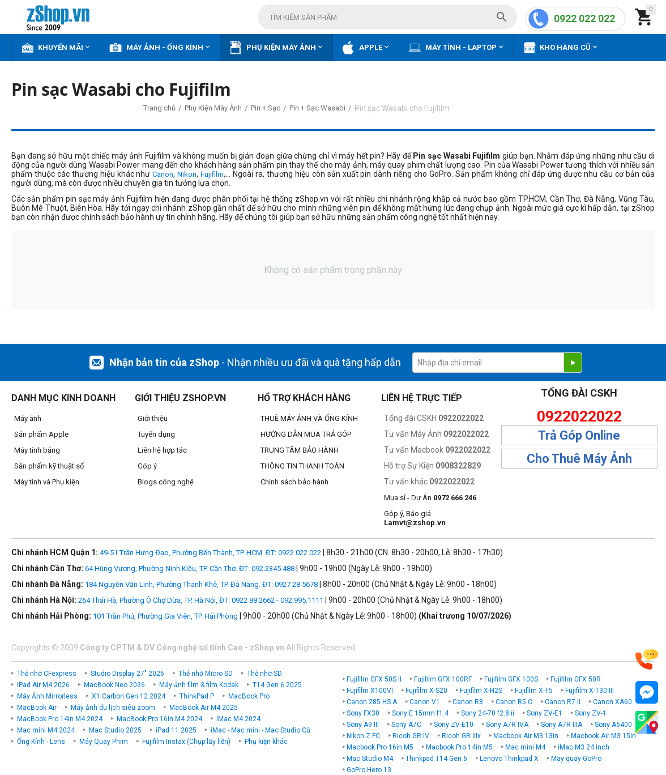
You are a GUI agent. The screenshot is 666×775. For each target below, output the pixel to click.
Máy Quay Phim (103, 742)
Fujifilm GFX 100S (511, 679)
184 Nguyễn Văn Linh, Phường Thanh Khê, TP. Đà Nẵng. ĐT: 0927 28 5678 (201, 584)
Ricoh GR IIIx (461, 736)
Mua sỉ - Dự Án (430, 497)
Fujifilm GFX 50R (575, 679)
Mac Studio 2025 (115, 730)
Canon (162, 174)
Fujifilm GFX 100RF (443, 679)
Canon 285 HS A (372, 702)
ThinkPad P (197, 696)
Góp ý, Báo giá (415, 518)
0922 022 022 (584, 18)
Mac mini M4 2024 (46, 730)
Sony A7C (406, 725)
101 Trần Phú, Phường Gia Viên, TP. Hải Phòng (165, 616)
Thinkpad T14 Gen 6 (436, 759)
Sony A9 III (363, 725)
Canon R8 (467, 702)
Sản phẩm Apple (41, 434)
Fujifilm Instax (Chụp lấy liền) (186, 742)
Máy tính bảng (37, 450)
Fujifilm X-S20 (426, 691)
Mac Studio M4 (370, 759)
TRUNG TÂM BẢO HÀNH (300, 450)
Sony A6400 (613, 725)
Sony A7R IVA (507, 725)
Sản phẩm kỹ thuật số (49, 466)
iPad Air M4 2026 (43, 685)
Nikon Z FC (363, 736)
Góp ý (147, 466)
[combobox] (387, 17)
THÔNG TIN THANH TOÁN (302, 466)
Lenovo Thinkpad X (509, 759)
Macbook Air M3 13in (525, 736)
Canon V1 (424, 702)
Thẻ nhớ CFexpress (46, 674)
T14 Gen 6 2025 (277, 685)
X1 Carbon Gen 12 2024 (128, 696)
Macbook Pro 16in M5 (380, 747)
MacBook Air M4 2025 (203, 708)
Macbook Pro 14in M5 (459, 747)
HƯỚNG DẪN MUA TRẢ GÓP (306, 434)
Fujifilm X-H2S (481, 691)
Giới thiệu (153, 418)
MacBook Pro (249, 696)
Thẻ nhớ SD (264, 674)
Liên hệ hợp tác (162, 450)
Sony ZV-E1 (544, 713)
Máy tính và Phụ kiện (46, 482)
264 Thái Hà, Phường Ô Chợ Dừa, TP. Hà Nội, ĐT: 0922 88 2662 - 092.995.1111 (200, 600)
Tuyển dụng (156, 434)
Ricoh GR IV (410, 736)
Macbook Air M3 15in (603, 736)
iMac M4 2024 (238, 719)
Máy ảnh (27, 418)
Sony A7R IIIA (561, 725)
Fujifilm (212, 174)
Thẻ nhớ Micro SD (205, 674)
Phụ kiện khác (266, 742)
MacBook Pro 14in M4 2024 (60, 719)
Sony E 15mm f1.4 (420, 713)
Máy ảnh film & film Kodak (198, 685)
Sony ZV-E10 (453, 725)
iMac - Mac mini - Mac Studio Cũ (260, 730)
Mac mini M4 (525, 747)
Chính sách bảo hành (294, 482)
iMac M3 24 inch (583, 747)
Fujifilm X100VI (370, 691)
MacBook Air (37, 708)
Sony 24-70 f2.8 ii (487, 713)
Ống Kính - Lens (41, 742)
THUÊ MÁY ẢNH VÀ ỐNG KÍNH (309, 418)
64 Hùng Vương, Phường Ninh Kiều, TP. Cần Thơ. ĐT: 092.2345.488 (189, 568)
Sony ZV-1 (591, 713)
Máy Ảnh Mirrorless (47, 696)
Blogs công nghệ (166, 482)
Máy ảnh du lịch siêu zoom (113, 708)
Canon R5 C (514, 702)
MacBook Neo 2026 (114, 685)
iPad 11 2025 (176, 730)
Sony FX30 (363, 713)
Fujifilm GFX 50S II (374, 679)
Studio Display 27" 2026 (127, 674)
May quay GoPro (576, 759)
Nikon (187, 174)
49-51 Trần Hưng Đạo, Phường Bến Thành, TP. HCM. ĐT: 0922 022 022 (210, 552)
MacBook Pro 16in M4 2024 (159, 719)
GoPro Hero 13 (369, 770)
